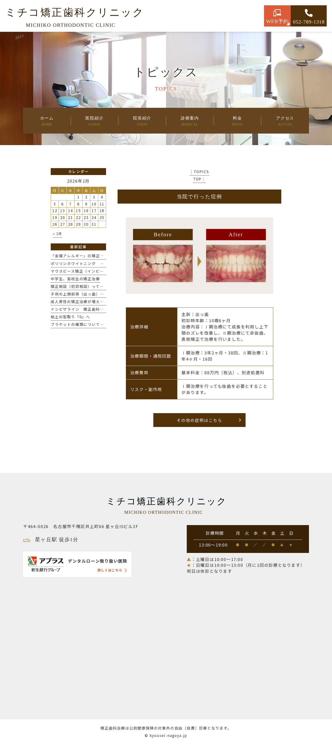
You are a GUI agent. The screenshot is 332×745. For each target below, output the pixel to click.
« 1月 (57, 233)
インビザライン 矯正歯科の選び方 (83, 309)
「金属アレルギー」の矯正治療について (88, 255)
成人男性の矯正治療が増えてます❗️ (84, 301)
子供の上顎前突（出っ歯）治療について (90, 294)
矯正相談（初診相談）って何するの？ (85, 286)
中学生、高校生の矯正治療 (75, 278)
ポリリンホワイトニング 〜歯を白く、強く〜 (94, 263)
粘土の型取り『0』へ (70, 316)
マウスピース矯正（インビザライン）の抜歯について (100, 271)
